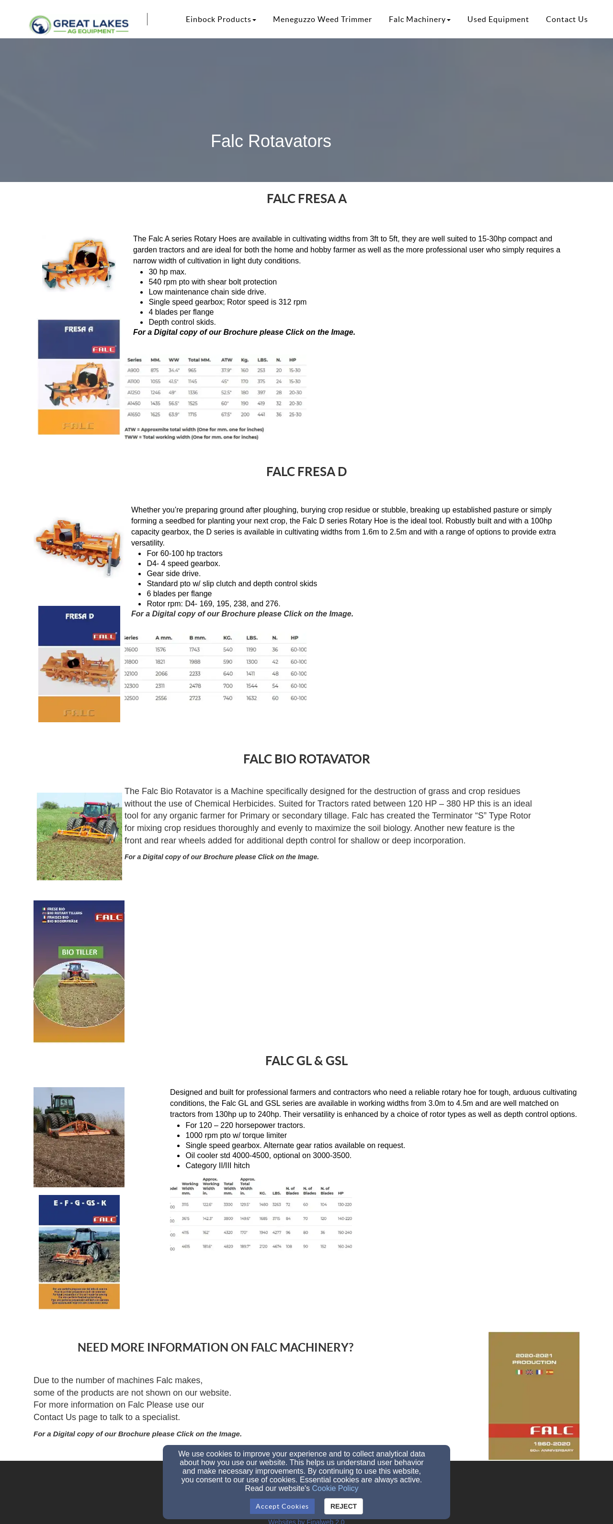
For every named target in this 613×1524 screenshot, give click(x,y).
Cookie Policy (335, 1488)
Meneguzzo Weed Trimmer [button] (322, 19)
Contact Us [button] (567, 19)
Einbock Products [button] (221, 19)
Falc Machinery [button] (420, 19)
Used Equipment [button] (498, 19)
